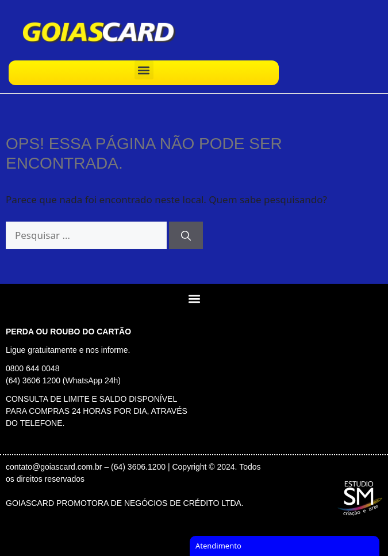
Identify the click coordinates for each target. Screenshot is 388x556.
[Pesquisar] (186, 235)
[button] (144, 69)
